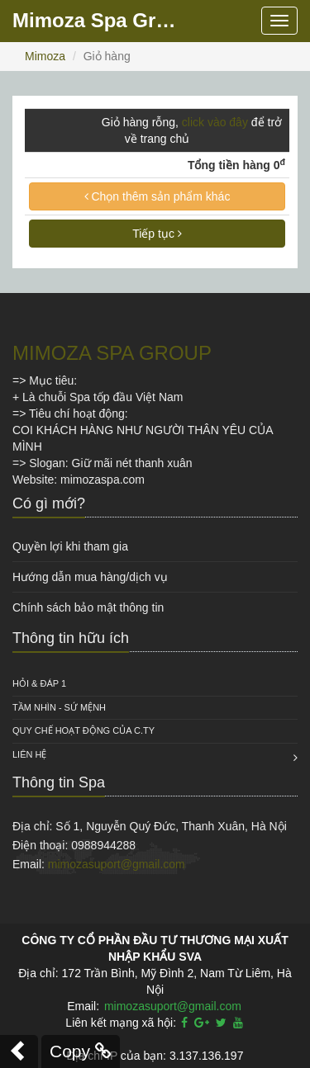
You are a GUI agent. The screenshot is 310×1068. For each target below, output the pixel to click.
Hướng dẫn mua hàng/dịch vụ (90, 577)
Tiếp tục (157, 233)
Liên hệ (29, 754)
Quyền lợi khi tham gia (70, 546)
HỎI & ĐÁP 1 (39, 683)
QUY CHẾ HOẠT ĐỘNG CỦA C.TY (83, 730)
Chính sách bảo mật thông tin (88, 607)
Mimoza (45, 56)
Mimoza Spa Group (99, 20)
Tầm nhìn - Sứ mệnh (59, 707)
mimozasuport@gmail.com (116, 864)
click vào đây (215, 122)
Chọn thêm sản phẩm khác (157, 196)
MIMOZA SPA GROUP (112, 353)
